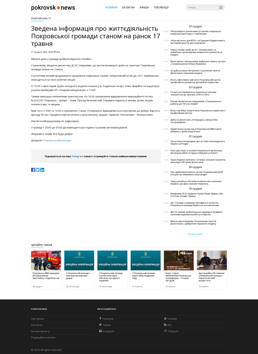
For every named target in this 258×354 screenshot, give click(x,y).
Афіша (144, 7)
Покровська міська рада (57, 140)
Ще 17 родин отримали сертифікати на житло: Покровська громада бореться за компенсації (194, 204)
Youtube (170, 318)
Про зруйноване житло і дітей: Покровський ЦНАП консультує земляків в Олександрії (196, 173)
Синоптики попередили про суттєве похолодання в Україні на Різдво (197, 142)
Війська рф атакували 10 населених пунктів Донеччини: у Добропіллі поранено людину (193, 222)
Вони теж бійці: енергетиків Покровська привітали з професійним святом (197, 111)
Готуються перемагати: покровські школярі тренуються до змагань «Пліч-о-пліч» (193, 93)
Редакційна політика (43, 337)
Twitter (105, 325)
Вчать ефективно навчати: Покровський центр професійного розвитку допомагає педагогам (195, 81)
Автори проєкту (40, 331)
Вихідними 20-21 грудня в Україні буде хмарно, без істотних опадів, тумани (196, 194)
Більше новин (195, 234)
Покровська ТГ (41, 18)
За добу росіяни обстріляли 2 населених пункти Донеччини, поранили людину (195, 71)
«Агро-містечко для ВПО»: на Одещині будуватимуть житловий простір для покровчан (197, 41)
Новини (111, 7)
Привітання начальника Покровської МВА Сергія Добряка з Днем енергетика (195, 130)
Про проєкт (38, 318)
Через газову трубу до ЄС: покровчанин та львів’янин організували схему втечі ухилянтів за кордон (196, 52)
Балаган (128, 7)
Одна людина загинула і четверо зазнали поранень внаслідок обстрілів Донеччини (198, 161)
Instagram (106, 331)
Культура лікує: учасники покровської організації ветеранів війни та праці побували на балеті (196, 151)
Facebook (106, 318)
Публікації (161, 7)
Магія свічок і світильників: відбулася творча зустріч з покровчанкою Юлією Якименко (197, 62)
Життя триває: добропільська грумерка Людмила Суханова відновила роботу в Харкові (196, 213)
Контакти (36, 325)
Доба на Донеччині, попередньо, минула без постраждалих (194, 121)
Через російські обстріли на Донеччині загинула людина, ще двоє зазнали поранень (195, 182)
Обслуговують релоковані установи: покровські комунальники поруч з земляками (195, 32)
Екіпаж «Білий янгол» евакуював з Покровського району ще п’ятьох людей (195, 102)
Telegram (77, 156)
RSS (168, 325)
